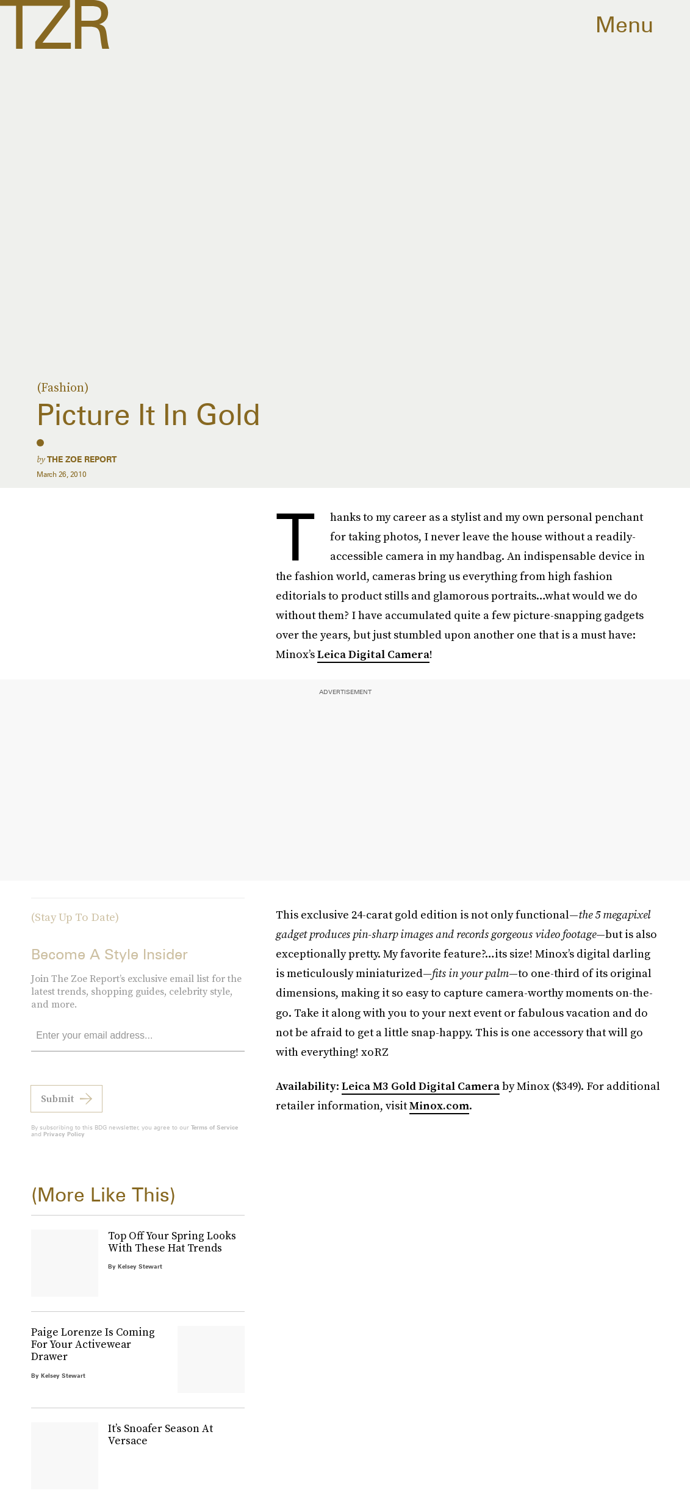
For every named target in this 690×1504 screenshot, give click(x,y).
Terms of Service (214, 1134)
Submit (57, 1105)
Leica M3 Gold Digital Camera (421, 1086)
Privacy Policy (64, 1141)
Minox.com (439, 1105)
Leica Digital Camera (373, 654)
